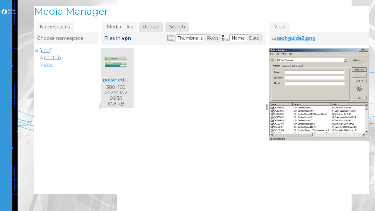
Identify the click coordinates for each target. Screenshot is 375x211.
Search (177, 27)
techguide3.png (296, 38)
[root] (45, 50)
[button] (190, 38)
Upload (151, 27)
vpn (48, 64)
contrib (52, 57)
